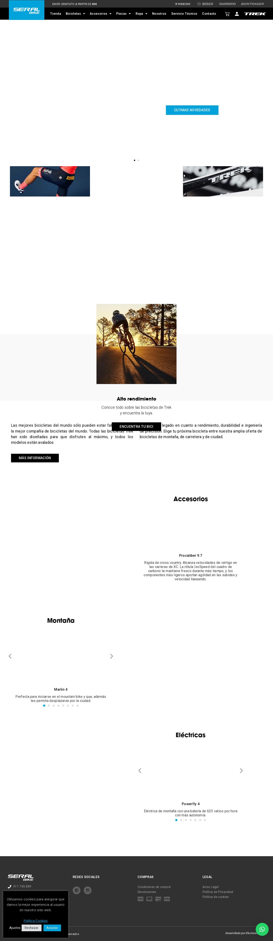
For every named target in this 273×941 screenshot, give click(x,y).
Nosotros (159, 14)
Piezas (123, 13)
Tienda (55, 14)
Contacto (209, 14)
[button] (134, 160)
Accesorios (100, 13)
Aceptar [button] (52, 928)
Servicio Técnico (184, 14)
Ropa (141, 13)
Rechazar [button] (31, 928)
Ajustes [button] (15, 928)
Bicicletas (75, 13)
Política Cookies (36, 921)
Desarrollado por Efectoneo (241, 933)
